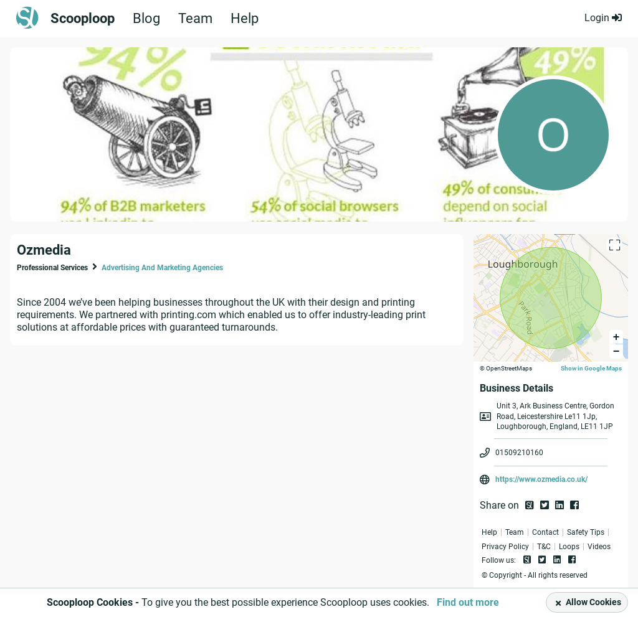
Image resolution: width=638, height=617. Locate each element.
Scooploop (82, 19)
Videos (599, 546)
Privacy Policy (505, 546)
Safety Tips (585, 532)
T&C (544, 546)
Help (245, 19)
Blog (146, 19)
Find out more (468, 602)
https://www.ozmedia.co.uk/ (541, 479)
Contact (545, 532)
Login (603, 18)
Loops (569, 546)
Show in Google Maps (591, 368)
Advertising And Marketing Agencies (162, 267)
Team (195, 19)
